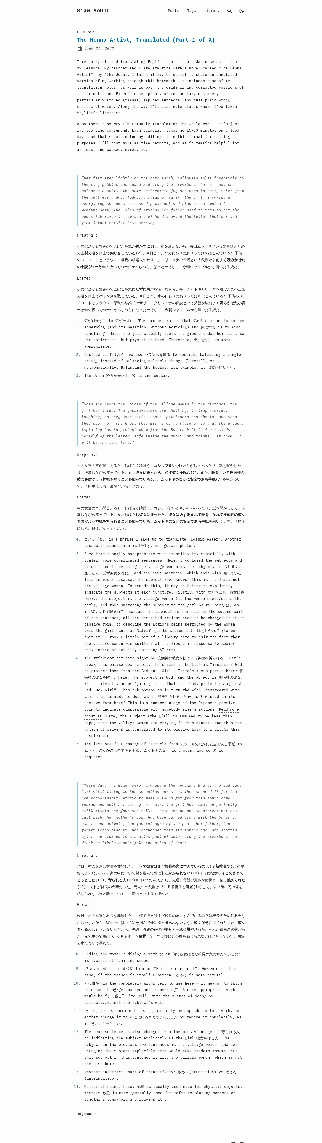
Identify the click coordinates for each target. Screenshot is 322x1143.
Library (211, 11)
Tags (191, 11)
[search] (229, 11)
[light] (241, 11)
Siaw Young (93, 11)
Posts (173, 11)
